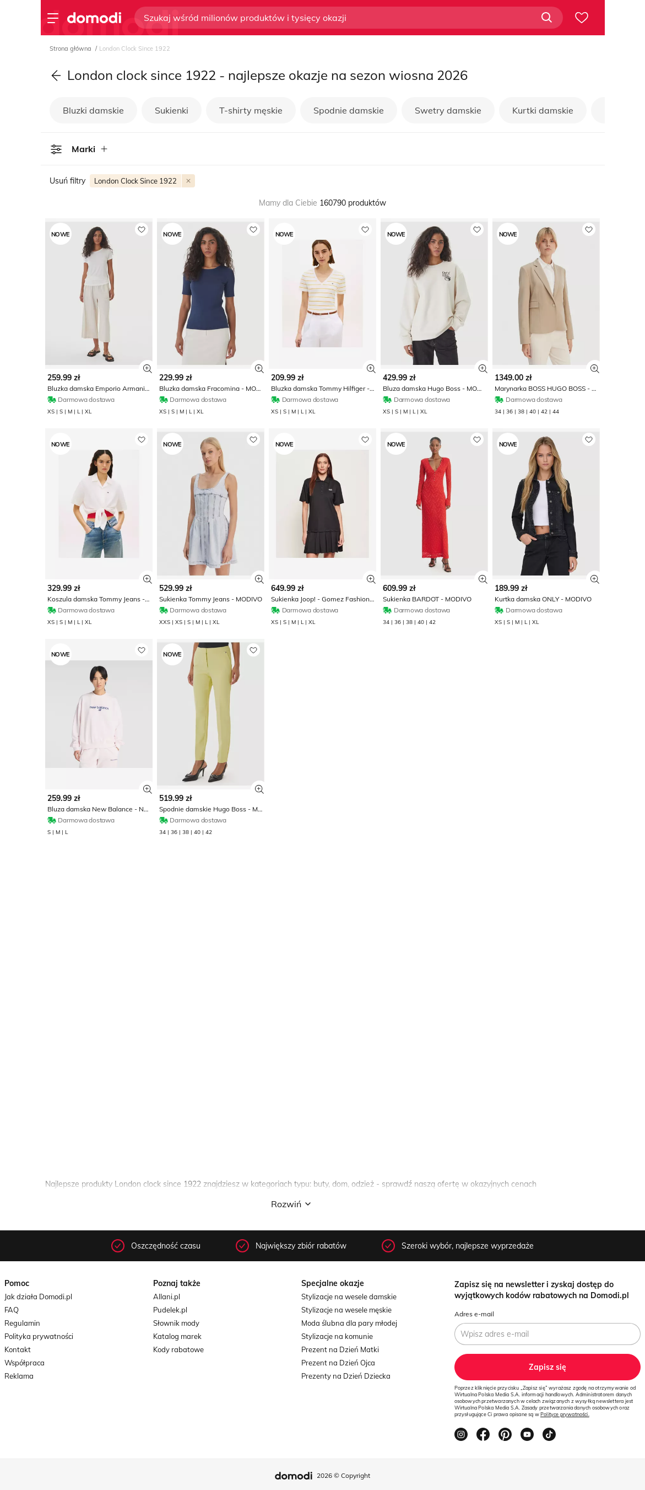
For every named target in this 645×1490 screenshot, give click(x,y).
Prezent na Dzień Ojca (338, 1362)
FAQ (11, 1309)
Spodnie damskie (348, 110)
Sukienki (171, 110)
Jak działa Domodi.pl (38, 1296)
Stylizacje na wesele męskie (346, 1309)
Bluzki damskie (93, 110)
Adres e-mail (474, 1314)
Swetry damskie (448, 110)
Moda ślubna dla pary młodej (349, 1323)
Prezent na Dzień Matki (340, 1349)
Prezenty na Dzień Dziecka (346, 1375)
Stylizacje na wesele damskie (349, 1296)
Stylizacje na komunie (337, 1336)
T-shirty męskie (251, 110)
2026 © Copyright (343, 1475)
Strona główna (71, 48)
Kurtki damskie (542, 110)
